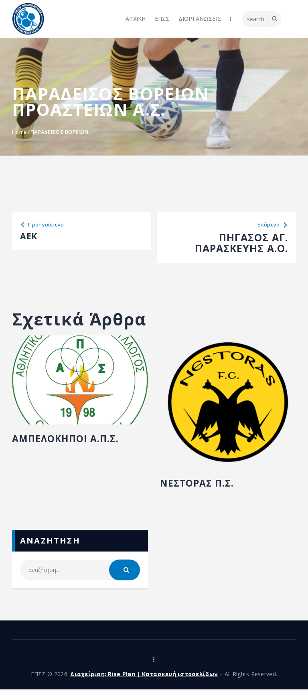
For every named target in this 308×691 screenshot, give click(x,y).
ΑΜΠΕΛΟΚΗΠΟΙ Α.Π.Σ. (71, 440)
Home (19, 131)
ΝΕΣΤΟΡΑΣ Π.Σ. (201, 484)
